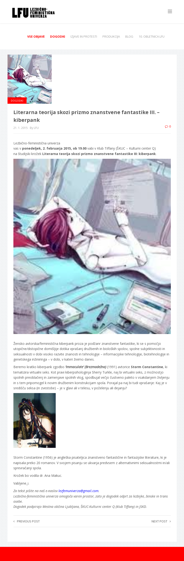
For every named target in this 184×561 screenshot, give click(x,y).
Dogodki (57, 36)
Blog (129, 36)
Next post (161, 521)
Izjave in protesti (83, 36)
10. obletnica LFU (151, 36)
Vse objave (36, 36)
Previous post (26, 521)
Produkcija (111, 36)
